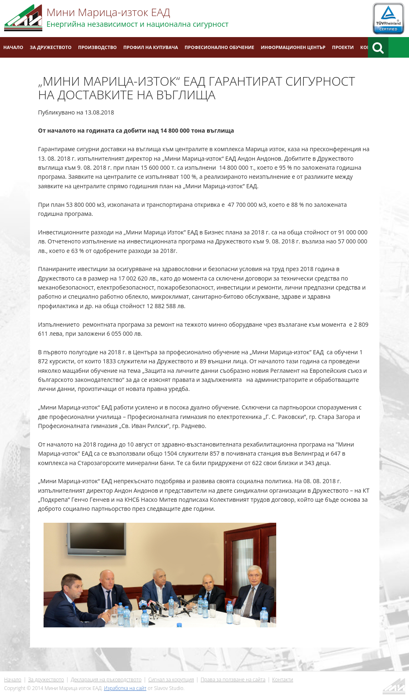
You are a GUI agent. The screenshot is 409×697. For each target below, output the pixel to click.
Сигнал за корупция (171, 679)
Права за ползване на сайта (233, 679)
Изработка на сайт (125, 688)
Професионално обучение (219, 47)
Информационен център (293, 47)
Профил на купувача (150, 47)
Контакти (282, 679)
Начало (13, 47)
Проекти (343, 47)
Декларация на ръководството (106, 679)
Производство (97, 47)
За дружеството (51, 47)
